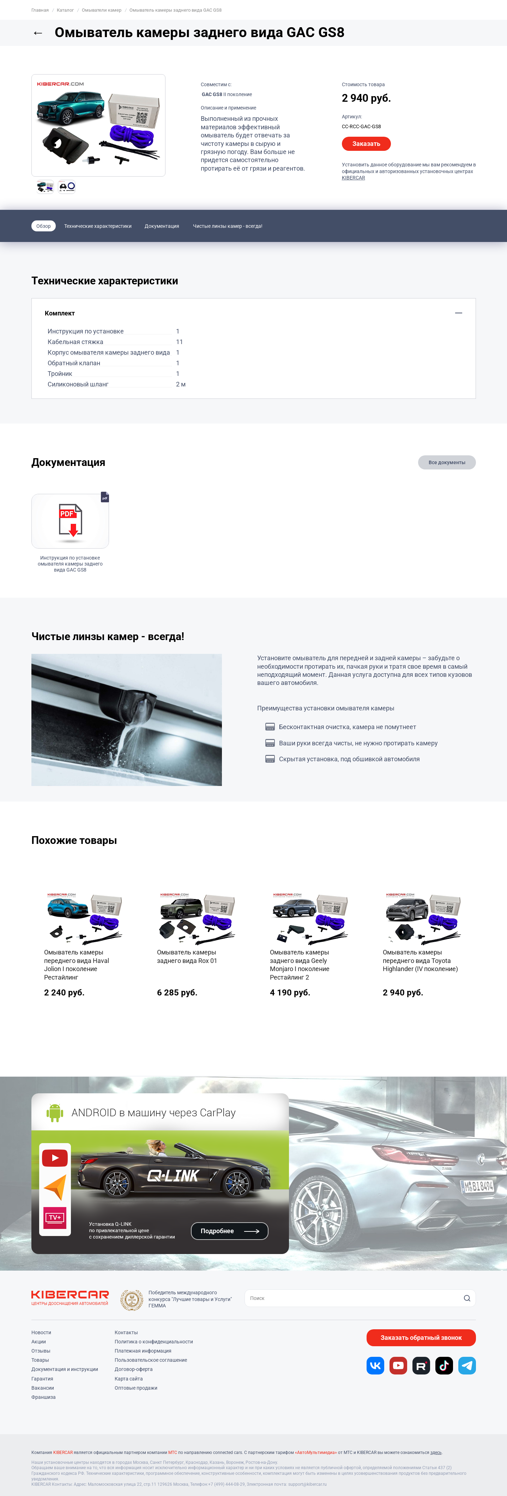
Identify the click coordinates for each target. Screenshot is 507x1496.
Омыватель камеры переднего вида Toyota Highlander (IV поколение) (420, 960)
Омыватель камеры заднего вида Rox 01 (187, 956)
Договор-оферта (134, 1369)
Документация (162, 226)
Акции (38, 1341)
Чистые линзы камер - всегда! (227, 226)
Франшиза (43, 1397)
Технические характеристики (98, 226)
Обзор (43, 226)
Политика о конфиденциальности (154, 1341)
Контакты (126, 1332)
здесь (436, 1452)
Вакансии (42, 1388)
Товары (40, 1360)
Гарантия (42, 1379)
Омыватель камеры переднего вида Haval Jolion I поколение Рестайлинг (76, 964)
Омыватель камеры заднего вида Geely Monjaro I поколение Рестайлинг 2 (300, 964)
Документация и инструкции (64, 1369)
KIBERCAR (353, 178)
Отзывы (40, 1351)
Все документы (447, 462)
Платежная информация (143, 1351)
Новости (41, 1332)
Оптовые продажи (136, 1388)
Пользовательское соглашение (151, 1360)
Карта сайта (129, 1379)
